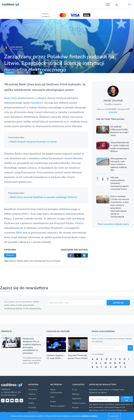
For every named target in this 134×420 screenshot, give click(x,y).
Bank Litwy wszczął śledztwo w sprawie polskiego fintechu (42, 197)
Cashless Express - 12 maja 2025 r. (55, 357)
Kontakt (75, 407)
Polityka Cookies (79, 403)
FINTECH (20, 261)
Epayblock (37, 102)
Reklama (75, 394)
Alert (52, 397)
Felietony (32, 394)
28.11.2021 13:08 (16, 49)
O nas (74, 389)
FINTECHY (10, 73)
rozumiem (114, 416)
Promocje (6, 331)
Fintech (79, 223)
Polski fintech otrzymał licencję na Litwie (32, 141)
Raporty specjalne (57, 406)
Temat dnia (32, 389)
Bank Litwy (10, 97)
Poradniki (32, 407)
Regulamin (76, 398)
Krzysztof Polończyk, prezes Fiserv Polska (78, 357)
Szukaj (52, 401)
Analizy (31, 403)
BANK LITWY (29, 261)
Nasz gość (32, 398)
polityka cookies (89, 416)
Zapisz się (126, 399)
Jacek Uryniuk (16, 47)
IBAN (19, 232)
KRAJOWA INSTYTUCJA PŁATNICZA (47, 261)
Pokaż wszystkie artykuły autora (113, 224)
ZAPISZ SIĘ (118, 302)
